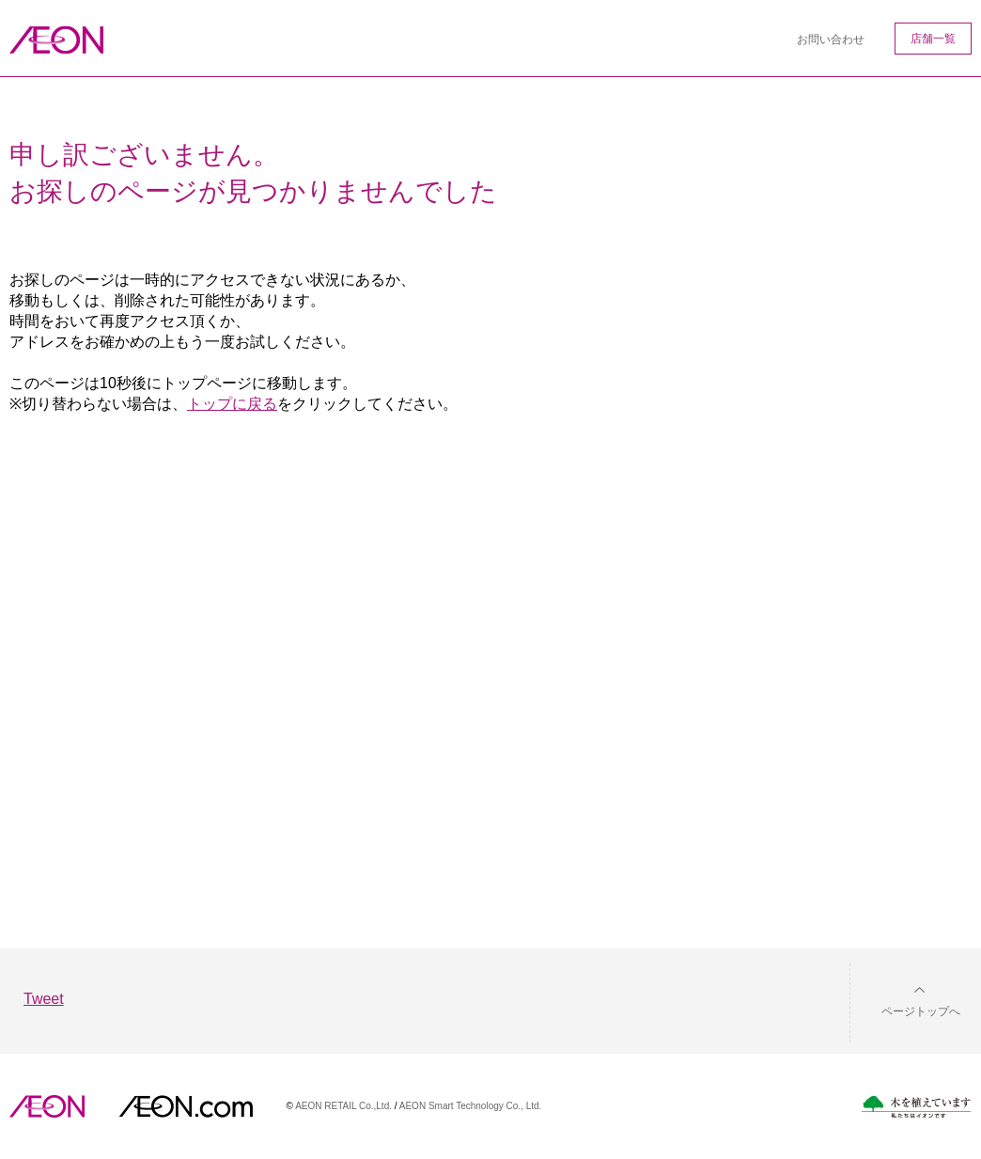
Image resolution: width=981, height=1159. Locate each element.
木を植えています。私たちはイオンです (916, 1107)
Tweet (43, 999)
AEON (47, 1106)
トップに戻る (232, 404)
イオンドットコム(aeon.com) (185, 1106)
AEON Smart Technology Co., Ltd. (470, 1106)
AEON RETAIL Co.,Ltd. (343, 1106)
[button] (905, 999)
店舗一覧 (933, 38)
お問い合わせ (830, 39)
